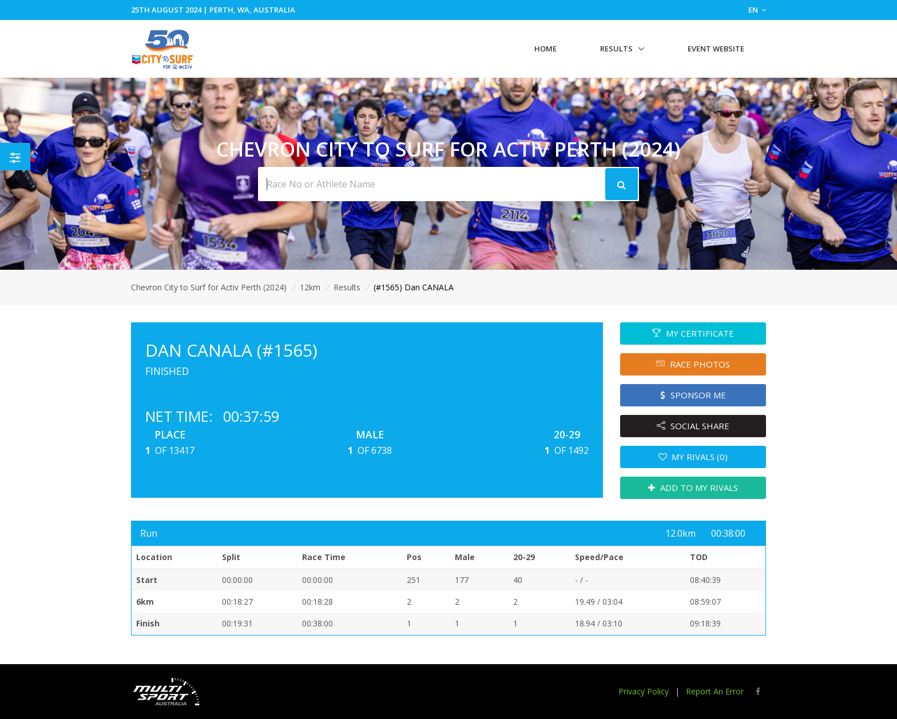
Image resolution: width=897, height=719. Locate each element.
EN (757, 10)
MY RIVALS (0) (693, 456)
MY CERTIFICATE (693, 333)
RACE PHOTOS (693, 364)
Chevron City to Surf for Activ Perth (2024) (209, 287)
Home (545, 48)
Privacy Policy (643, 691)
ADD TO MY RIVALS (693, 487)
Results (616, 48)
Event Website (716, 48)
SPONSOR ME (693, 395)
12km (310, 287)
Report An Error (715, 691)
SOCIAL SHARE (693, 426)
